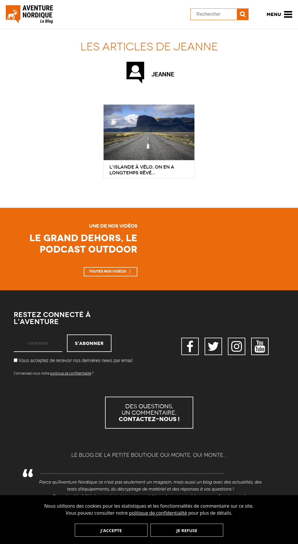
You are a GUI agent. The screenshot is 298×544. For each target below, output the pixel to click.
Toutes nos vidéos (107, 271)
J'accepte (111, 530)
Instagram (236, 346)
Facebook (190, 346)
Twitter (213, 346)
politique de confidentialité (158, 513)
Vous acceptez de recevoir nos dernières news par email (73, 360)
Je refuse (186, 530)
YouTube (260, 346)
